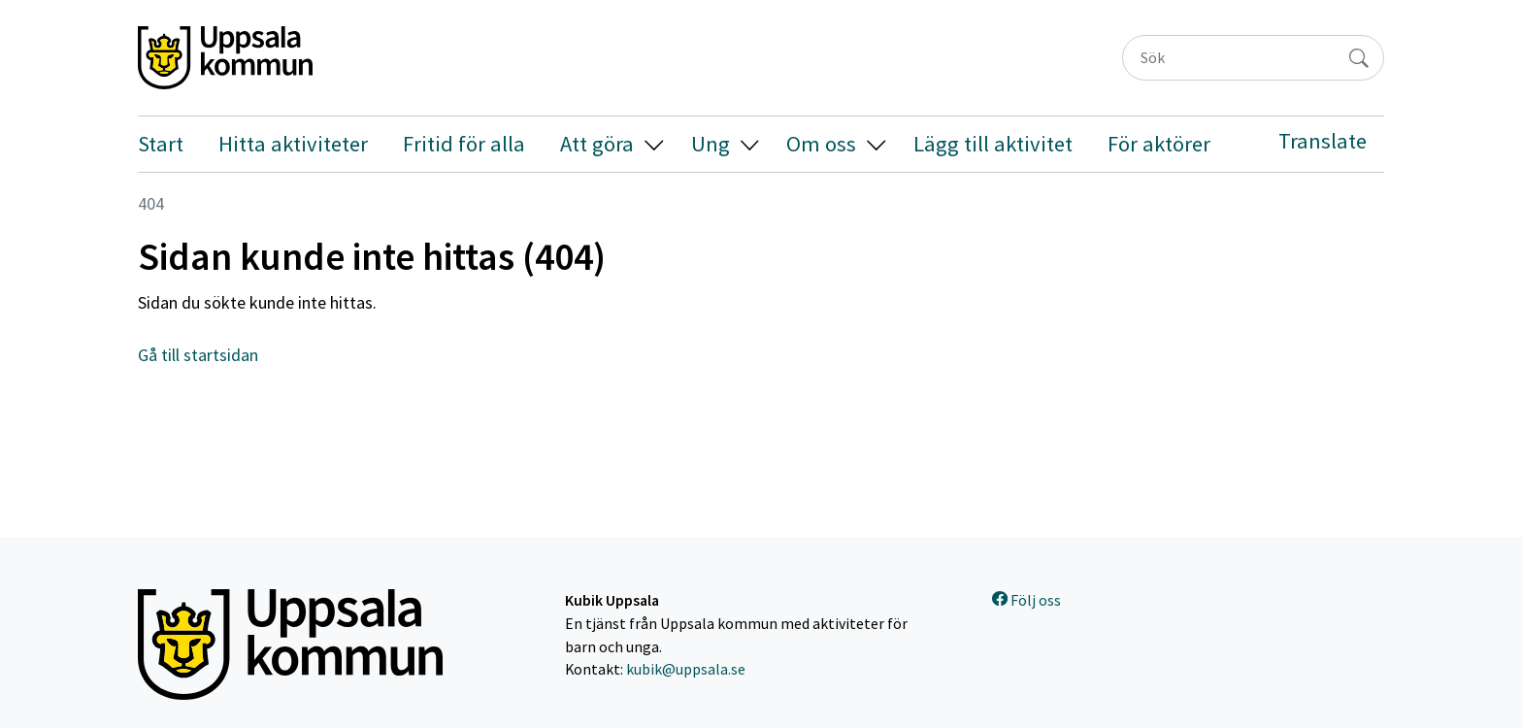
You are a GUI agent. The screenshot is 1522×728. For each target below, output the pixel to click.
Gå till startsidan (198, 355)
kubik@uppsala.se (685, 669)
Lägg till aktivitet (993, 143)
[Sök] (1229, 58)
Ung (710, 143)
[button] (654, 144)
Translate (1322, 140)
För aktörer (1159, 143)
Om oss (821, 143)
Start (160, 143)
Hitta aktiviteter (293, 143)
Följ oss (1026, 600)
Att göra (597, 143)
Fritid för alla (464, 143)
